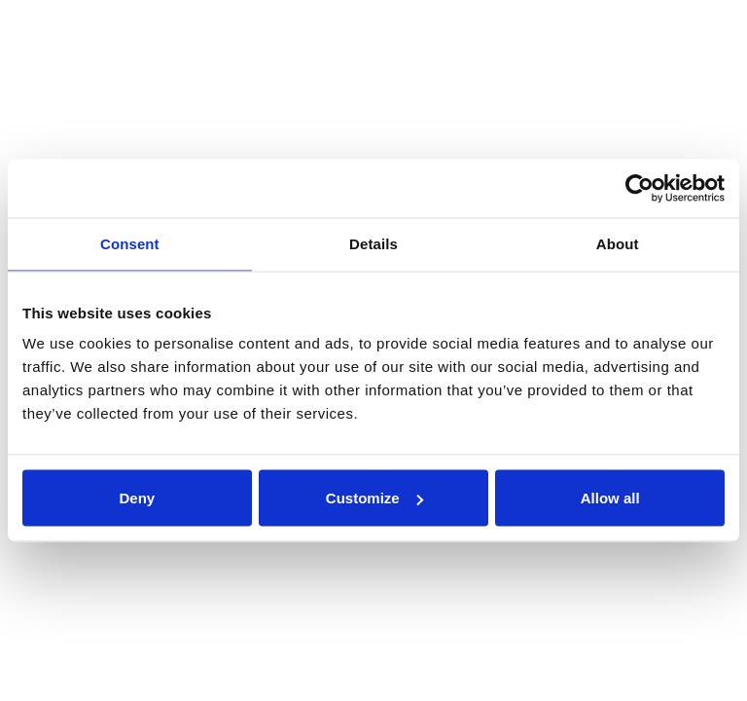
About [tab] (617, 244)
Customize (374, 498)
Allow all (610, 498)
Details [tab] (373, 244)
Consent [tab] (130, 244)
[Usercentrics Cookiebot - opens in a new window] (639, 188)
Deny (137, 498)
